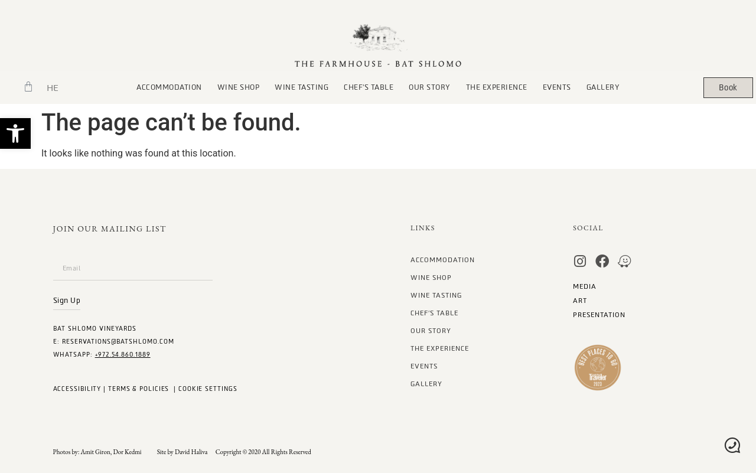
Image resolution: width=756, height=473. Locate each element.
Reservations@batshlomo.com (118, 341)
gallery (603, 87)
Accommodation (169, 87)
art (580, 301)
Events (557, 87)
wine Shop (238, 87)
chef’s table (368, 87)
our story (430, 87)
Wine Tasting (301, 87)
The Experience (496, 87)
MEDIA (585, 287)
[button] (15, 133)
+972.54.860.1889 (123, 354)
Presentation (599, 315)
